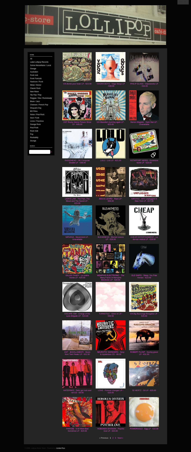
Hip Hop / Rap (35, 95)
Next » (120, 438)
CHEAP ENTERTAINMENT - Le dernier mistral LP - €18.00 (144, 238)
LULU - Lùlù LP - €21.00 (110, 160)
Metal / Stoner (35, 85)
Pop (31, 134)
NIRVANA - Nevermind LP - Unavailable (77, 238)
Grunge (33, 141)
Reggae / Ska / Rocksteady (41, 98)
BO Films (33, 111)
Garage (33, 69)
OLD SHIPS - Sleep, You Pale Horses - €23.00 (144, 276)
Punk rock (34, 75)
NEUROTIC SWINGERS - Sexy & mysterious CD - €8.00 (110, 353)
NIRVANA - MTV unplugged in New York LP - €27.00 (144, 200)
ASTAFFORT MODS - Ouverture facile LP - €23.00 (144, 161)
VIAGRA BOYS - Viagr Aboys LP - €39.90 (111, 85)
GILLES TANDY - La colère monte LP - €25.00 (77, 276)
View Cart (183, 2)
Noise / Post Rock (37, 114)
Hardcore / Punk (36, 82)
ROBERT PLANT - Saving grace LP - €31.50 (144, 353)
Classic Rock (35, 88)
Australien (34, 72)
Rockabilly (34, 137)
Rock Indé (34, 131)
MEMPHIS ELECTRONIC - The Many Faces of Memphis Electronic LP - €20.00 (110, 277)
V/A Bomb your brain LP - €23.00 (77, 84)
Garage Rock (35, 124)
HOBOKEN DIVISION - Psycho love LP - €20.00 (110, 430)
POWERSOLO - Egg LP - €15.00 (144, 429)
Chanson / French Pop (39, 105)
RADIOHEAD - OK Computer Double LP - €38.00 (77, 161)
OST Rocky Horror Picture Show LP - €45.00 (77, 123)
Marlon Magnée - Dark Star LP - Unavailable (144, 123)
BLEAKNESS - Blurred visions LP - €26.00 (111, 238)
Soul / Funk (34, 118)
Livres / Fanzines (37, 121)
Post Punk (34, 128)
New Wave (34, 92)
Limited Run (60, 448)
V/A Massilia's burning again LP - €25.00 (111, 123)
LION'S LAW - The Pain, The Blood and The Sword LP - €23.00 (77, 201)
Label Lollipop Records (39, 62)
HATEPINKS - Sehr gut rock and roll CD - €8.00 (77, 391)
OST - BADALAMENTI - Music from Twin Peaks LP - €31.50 (77, 353)
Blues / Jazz (35, 101)
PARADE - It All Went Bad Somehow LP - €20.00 (77, 430)
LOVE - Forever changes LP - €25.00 (110, 391)
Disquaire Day (35, 108)
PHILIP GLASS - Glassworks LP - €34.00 (144, 85)
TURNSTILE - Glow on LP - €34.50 (111, 315)
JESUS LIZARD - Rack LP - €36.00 (111, 200)
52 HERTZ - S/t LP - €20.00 (144, 390)
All (31, 59)
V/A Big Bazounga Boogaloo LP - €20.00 (144, 315)
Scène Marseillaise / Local (40, 65)
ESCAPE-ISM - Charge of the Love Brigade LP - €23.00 (77, 315)
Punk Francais (36, 78)
